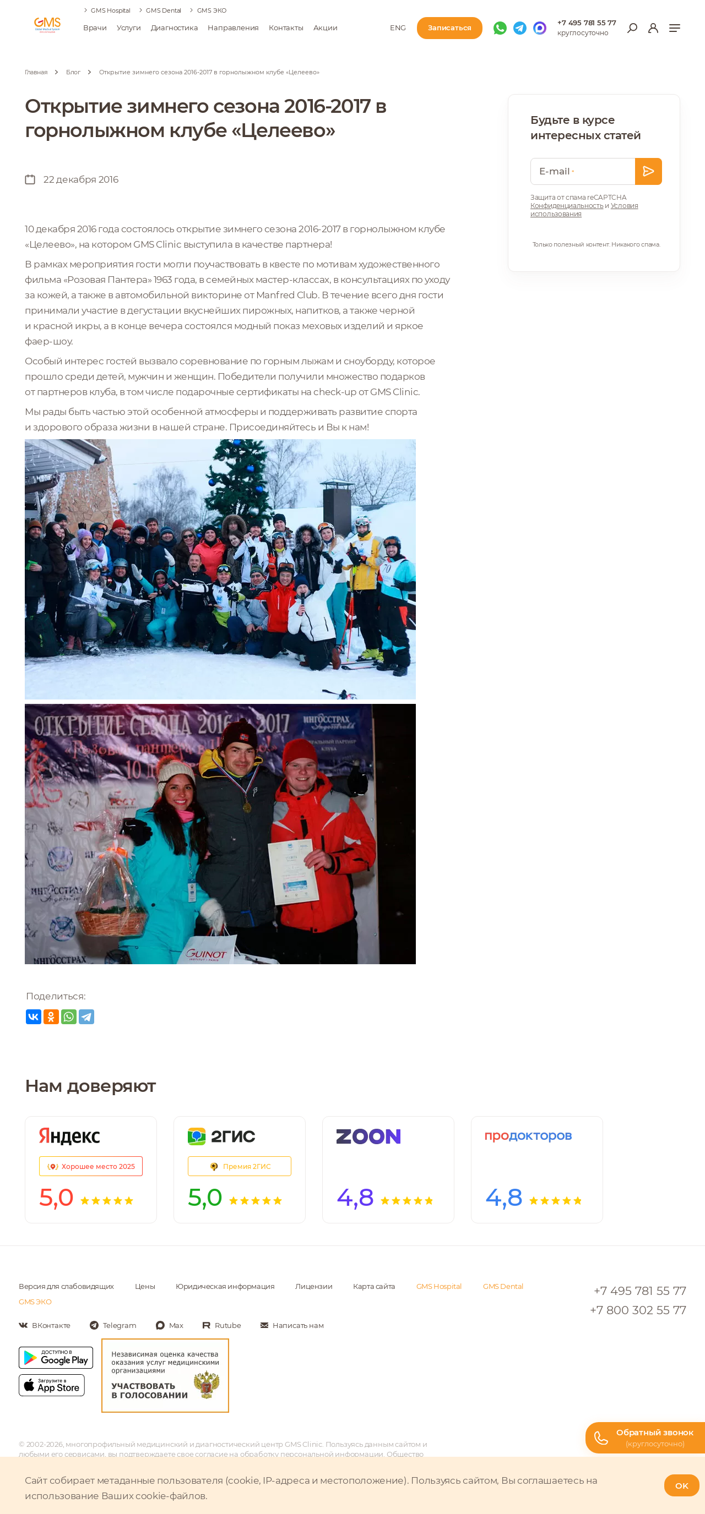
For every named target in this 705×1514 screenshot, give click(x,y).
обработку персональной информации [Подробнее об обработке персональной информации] (311, 1454)
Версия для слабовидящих (66, 1286)
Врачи (95, 27)
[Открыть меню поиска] (632, 28)
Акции (325, 27)
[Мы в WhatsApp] (500, 28)
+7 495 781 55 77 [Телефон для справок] (586, 22)
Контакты (286, 27)
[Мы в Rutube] (222, 1325)
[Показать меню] (674, 28)
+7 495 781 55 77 (640, 1291)
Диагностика (174, 27)
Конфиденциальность (567, 205)
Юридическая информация (225, 1286)
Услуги (129, 27)
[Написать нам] (292, 1325)
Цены (145, 1286)
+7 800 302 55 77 (638, 1310)
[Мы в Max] (539, 28)
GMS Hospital (111, 10)
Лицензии (313, 1286)
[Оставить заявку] (648, 171)
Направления (233, 27)
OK (681, 1485)
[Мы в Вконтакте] (44, 1325)
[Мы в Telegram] (520, 28)
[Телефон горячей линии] (645, 1437)
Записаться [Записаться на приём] (449, 27)
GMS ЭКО (212, 10)
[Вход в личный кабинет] (653, 28)
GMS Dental (163, 10)
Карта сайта (374, 1286)
